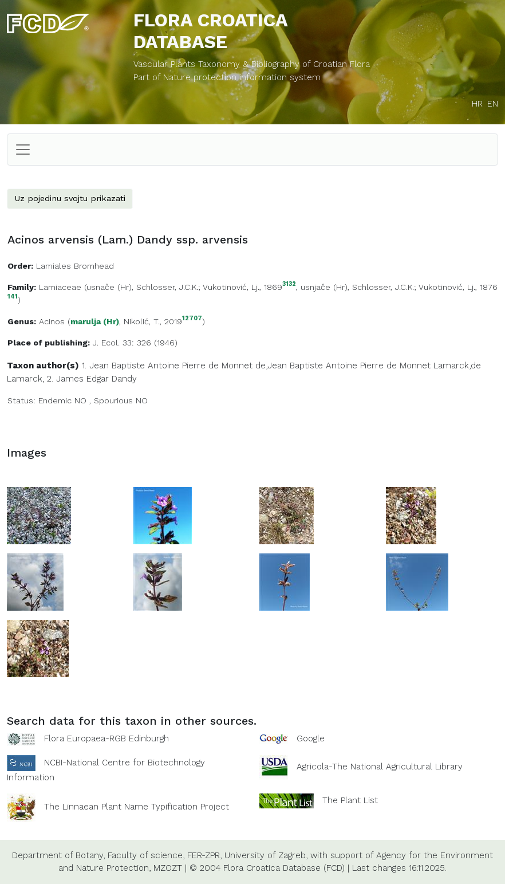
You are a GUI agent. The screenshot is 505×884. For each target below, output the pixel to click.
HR (477, 104)
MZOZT (167, 868)
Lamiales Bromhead (75, 265)
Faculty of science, (146, 855)
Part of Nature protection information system (227, 77)
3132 (289, 284)
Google (311, 738)
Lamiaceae (60, 287)
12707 (192, 319)
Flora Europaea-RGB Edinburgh (106, 738)
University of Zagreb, (265, 855)
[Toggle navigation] (22, 149)
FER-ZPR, (204, 855)
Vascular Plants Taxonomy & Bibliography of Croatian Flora (251, 64)
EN (492, 104)
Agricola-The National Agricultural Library (380, 766)
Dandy (124, 379)
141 (12, 297)
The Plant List (350, 800)
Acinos (52, 321)
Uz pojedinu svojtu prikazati (69, 198)
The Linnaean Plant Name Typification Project (136, 807)
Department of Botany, (58, 855)
